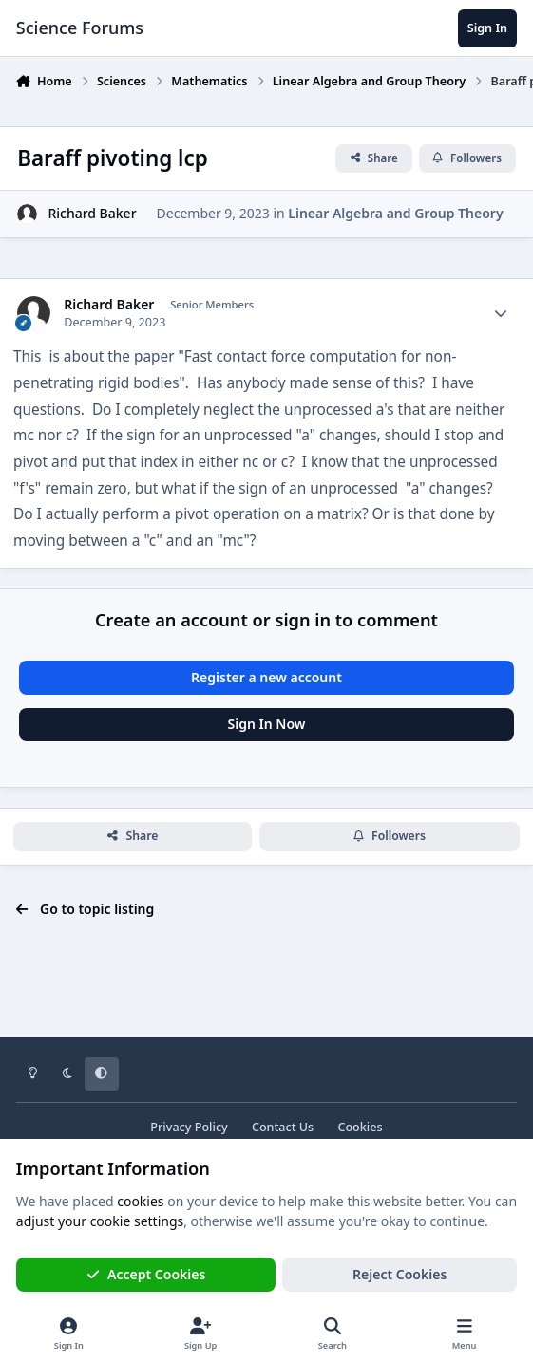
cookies (140, 1201)
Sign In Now (267, 724)
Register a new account (266, 677)
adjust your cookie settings (99, 1221)
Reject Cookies (399, 1274)
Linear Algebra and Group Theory (395, 213)
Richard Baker (92, 213)
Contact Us (283, 1127)
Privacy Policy (188, 1127)
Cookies (359, 1127)
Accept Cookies (146, 1274)
